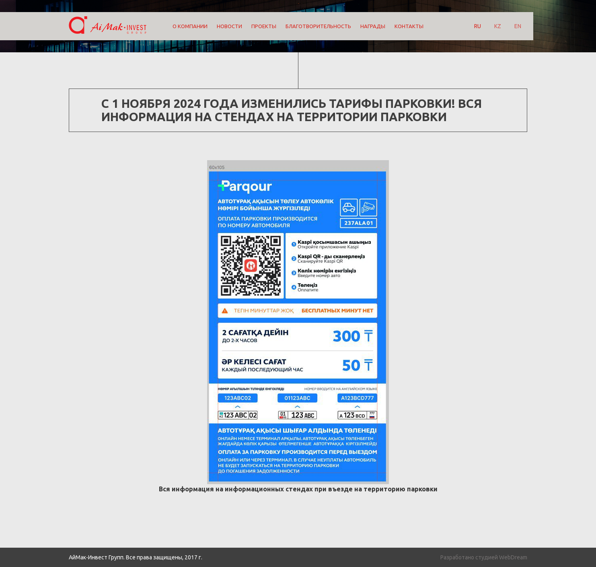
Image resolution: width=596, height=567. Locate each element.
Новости (229, 26)
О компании (190, 26)
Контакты (409, 26)
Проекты (263, 26)
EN (517, 26)
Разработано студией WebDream (483, 557)
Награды (372, 26)
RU (477, 26)
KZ (497, 26)
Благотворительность (318, 26)
